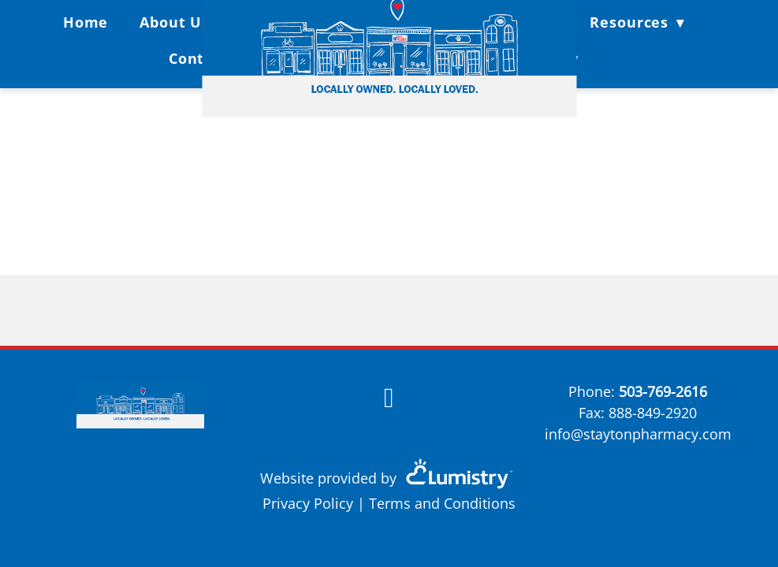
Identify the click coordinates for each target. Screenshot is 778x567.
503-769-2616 (663, 391)
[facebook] (388, 398)
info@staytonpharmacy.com (638, 434)
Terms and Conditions (442, 503)
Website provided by (389, 478)
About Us (175, 22)
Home (86, 22)
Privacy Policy (307, 503)
